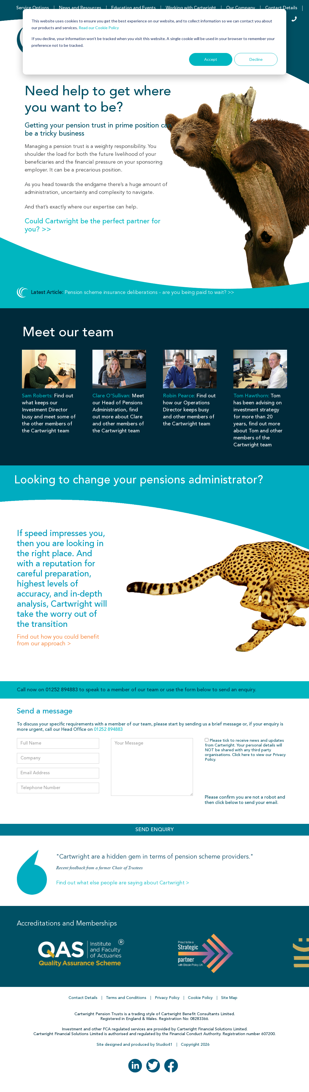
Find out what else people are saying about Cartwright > (122, 882)
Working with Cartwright (191, 8)
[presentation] (247, 779)
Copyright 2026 (195, 1045)
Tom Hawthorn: (251, 395)
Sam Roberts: (37, 395)
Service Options (32, 8)
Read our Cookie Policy (99, 27)
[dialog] (154, 42)
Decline (256, 59)
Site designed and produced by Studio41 (134, 1045)
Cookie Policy (200, 998)
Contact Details (281, 8)
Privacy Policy (167, 998)
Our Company (240, 8)
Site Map (229, 998)
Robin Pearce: (179, 395)
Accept (210, 59)
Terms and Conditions (126, 998)
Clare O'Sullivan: (111, 395)
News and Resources (80, 8)
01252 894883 (62, 689)
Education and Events (133, 8)
